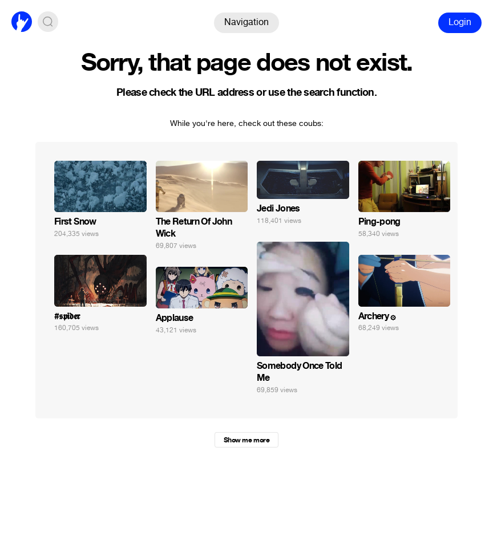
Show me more (246, 440)
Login (459, 22)
